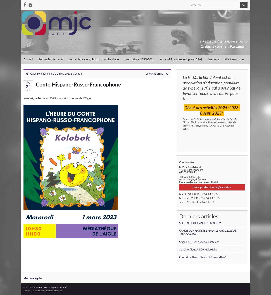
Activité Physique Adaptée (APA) (181, 59)
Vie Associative (234, 59)
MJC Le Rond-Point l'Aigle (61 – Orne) (203, 40)
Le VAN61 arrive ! (155, 73)
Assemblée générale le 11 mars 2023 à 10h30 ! (56, 73)
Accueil (28, 59)
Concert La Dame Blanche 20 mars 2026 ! (202, 257)
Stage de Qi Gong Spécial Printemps (199, 241)
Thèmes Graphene (53, 290)
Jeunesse (213, 59)
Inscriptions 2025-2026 (139, 59)
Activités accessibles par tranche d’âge (94, 59)
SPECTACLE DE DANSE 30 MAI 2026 (200, 223)
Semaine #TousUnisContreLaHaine (198, 249)
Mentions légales (32, 278)
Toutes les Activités (51, 59)
